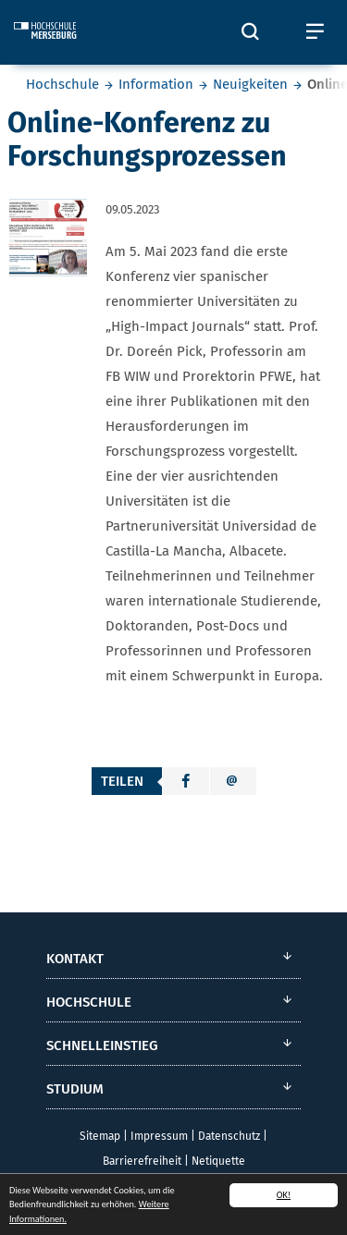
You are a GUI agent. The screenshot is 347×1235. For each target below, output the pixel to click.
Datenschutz (229, 1136)
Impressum (159, 1136)
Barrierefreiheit (142, 1161)
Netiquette (218, 1161)
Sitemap (100, 1136)
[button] (186, 781)
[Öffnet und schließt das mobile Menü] (314, 32)
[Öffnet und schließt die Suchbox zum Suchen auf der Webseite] (249, 32)
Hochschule (62, 84)
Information (155, 84)
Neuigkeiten (250, 84)
